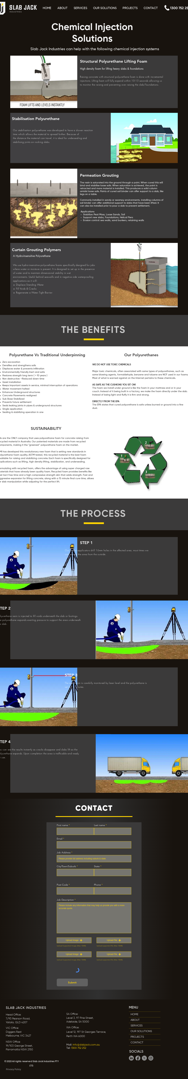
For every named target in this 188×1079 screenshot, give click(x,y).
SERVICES (137, 1025)
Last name (99, 825)
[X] (144, 1058)
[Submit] (72, 982)
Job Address (64, 852)
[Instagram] (150, 1058)
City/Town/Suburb (66, 866)
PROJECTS (137, 1037)
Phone (97, 885)
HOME (134, 1014)
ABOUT (135, 1020)
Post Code (62, 885)
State (97, 866)
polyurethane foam (125, 76)
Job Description (65, 900)
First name (62, 825)
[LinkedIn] (131, 1058)
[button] (104, 8)
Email (59, 838)
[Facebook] (137, 1058)
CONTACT (137, 1042)
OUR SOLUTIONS (141, 1031)
